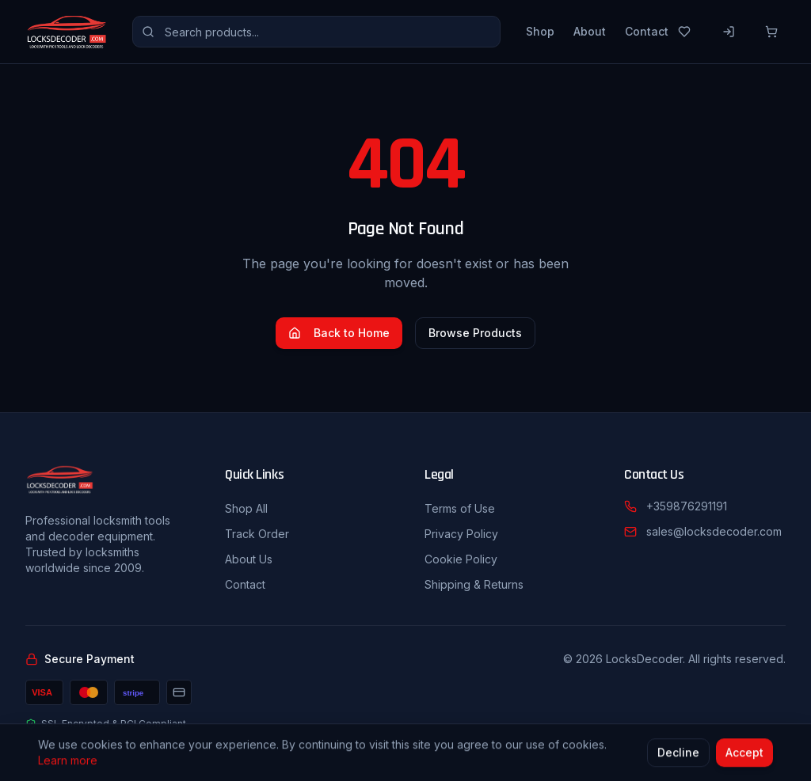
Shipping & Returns (474, 584)
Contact (646, 31)
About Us (248, 559)
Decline (678, 754)
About (589, 31)
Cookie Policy (461, 559)
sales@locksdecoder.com (714, 531)
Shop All (246, 508)
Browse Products (475, 332)
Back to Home (339, 332)
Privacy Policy (461, 533)
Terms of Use (460, 508)
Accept (744, 754)
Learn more (67, 762)
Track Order (257, 533)
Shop (540, 31)
